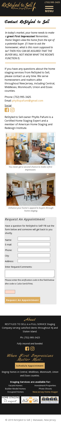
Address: (9, 261)
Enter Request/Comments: (18, 266)
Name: (8, 239)
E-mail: (8, 244)
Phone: (8, 250)
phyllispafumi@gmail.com (27, 100)
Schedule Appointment (29, 365)
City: (7, 255)
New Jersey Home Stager (45, 391)
